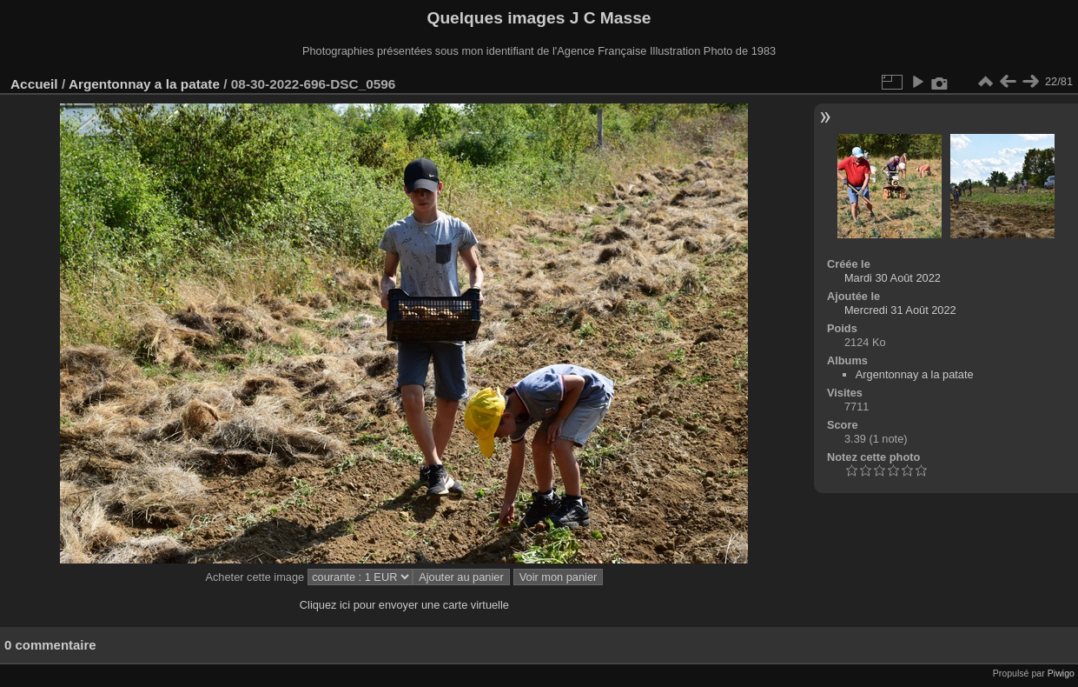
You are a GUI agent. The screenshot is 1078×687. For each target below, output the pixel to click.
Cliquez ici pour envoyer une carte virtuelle (404, 604)
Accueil (34, 84)
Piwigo (1061, 673)
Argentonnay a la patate (144, 84)
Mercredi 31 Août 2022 (900, 310)
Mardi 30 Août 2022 (892, 277)
